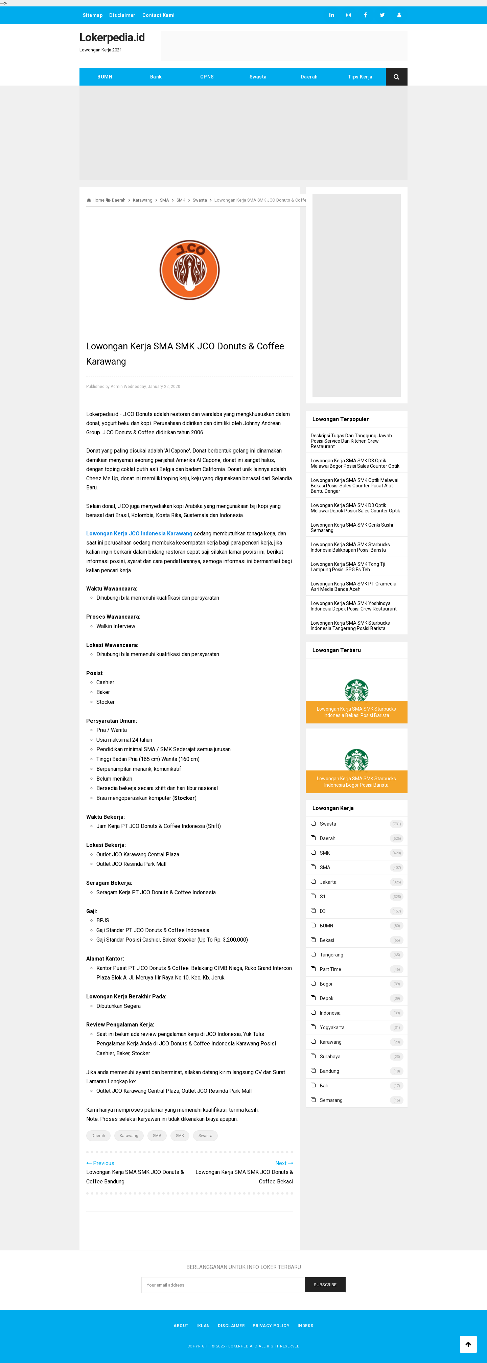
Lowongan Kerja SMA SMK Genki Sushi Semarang (352, 527)
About (180, 1326)
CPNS (207, 76)
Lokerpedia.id (243, 1346)
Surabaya (330, 1056)
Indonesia (330, 1013)
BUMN (104, 76)
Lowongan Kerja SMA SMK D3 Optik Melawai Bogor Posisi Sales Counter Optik (355, 463)
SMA (157, 1135)
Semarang (331, 1100)
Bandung (329, 1071)
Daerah (309, 76)
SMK (180, 1135)
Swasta (258, 76)
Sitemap (93, 15)
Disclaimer (123, 15)
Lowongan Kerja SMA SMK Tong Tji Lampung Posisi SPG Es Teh (348, 566)
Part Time (330, 969)
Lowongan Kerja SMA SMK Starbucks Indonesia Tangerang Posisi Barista (350, 625)
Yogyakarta (332, 1027)
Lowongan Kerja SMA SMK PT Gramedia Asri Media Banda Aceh (353, 586)
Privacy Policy (271, 1326)
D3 (323, 911)
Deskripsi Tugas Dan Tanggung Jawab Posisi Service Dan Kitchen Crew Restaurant (351, 441)
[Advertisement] (243, 133)
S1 (323, 896)
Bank (156, 76)
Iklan (203, 1326)
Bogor (326, 984)
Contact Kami (159, 15)
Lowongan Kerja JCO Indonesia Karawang (139, 533)
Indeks (306, 1326)
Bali (324, 1085)
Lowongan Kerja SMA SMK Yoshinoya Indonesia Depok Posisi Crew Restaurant (354, 606)
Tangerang (331, 954)
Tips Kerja (360, 76)
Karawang (129, 1135)
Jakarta (328, 882)
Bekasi (327, 940)
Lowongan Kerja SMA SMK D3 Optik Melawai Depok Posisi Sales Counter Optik (355, 508)
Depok (326, 998)
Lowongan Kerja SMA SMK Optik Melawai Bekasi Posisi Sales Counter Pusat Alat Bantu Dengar (354, 486)
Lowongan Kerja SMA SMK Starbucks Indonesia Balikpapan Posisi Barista (350, 547)
